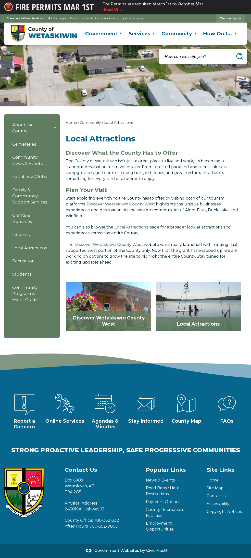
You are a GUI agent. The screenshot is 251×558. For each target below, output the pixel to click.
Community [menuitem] (179, 34)
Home (71, 122)
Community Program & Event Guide (25, 293)
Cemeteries (24, 144)
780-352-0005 (103, 526)
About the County (23, 127)
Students (22, 274)
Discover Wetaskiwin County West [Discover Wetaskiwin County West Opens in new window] (121, 204)
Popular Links (166, 470)
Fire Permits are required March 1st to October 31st (174, 7)
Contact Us (217, 496)
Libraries (21, 234)
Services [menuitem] (142, 34)
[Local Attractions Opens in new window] (198, 306)
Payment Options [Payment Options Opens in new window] (163, 501)
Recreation (23, 260)
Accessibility (218, 503)
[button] (239, 56)
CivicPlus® (156, 550)
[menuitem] (32, 128)
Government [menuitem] (103, 34)
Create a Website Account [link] (28, 18)
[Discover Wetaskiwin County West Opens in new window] (108, 306)
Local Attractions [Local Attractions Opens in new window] (131, 227)
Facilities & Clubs (29, 176)
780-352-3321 (107, 520)
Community (90, 122)
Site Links (221, 470)
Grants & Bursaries (22, 218)
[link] (230, 18)
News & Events (160, 480)
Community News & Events (27, 160)
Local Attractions (29, 247)
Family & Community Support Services (29, 195)
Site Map (215, 488)
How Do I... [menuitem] (219, 34)
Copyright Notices (224, 511)
